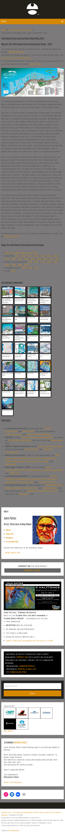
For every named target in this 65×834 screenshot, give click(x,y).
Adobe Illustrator (14, 488)
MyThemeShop (14, 831)
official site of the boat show (16, 58)
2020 (55, 256)
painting (37, 479)
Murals (9, 538)
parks (45, 461)
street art (14, 473)
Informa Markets (16, 52)
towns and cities (34, 461)
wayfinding (10, 464)
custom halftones (48, 482)
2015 (33, 259)
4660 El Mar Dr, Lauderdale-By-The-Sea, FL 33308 (29, 640)
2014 (39, 259)
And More (8, 731)
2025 (24, 256)
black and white (50, 479)
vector (53, 476)
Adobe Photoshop (54, 485)
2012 (51, 259)
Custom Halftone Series (20, 440)
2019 (7, 259)
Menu (3, 21)
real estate (34, 458)
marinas (24, 458)
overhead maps (26, 482)
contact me (34, 64)
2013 (45, 259)
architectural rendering (39, 434)
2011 (57, 259)
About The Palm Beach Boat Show (21, 253)
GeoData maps (11, 482)
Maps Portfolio (12, 236)
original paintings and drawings (37, 437)
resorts (16, 458)
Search (32, 693)
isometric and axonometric (18, 479)
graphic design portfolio (50, 446)
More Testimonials (13, 782)
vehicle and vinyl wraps (30, 470)
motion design (31, 449)
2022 (43, 256)
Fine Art (10, 534)
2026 (17, 256)
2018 (13, 259)
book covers (28, 431)
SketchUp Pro (30, 488)
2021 (49, 256)
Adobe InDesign (49, 488)
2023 (36, 256)
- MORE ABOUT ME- (12, 552)
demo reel (24, 494)
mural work (57, 440)
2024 (30, 256)
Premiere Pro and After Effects (42, 491)
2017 (20, 259)
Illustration (12, 541)
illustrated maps (13, 434)
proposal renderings (53, 470)
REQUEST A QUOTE (32, 570)
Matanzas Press (20, 742)
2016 (26, 259)
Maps (8, 530)
